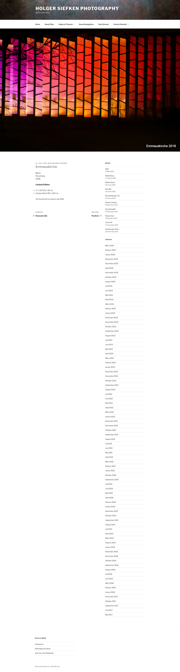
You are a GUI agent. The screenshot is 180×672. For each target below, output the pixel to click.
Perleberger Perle (112, 229)
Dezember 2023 (111, 317)
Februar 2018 (110, 588)
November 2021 (111, 425)
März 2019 (109, 538)
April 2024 (109, 299)
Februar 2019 (110, 543)
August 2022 (110, 389)
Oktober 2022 (110, 381)
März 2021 (109, 462)
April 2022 (109, 408)
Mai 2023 (109, 349)
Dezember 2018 (111, 552)
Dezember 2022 (111, 372)
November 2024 (111, 272)
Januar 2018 (110, 592)
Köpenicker (109, 216)
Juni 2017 (109, 610)
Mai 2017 (108, 615)
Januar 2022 (110, 417)
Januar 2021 (110, 471)
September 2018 (111, 565)
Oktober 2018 (110, 561)
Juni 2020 (109, 489)
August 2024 (110, 282)
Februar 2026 (110, 250)
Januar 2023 (110, 367)
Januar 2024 (110, 313)
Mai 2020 (109, 493)
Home (37, 24)
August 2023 (110, 336)
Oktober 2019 (110, 516)
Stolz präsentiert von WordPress (47, 666)
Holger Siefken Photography (77, 8)
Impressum (39, 644)
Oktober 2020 (110, 475)
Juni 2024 (109, 291)
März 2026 (109, 246)
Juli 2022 (108, 394)
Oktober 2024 (110, 277)
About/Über (49, 24)
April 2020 (109, 498)
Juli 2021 (108, 444)
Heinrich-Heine (111, 202)
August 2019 (110, 525)
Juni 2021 (109, 448)
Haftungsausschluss (43, 649)
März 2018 (109, 583)
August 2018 (110, 570)
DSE (107, 169)
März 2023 (109, 358)
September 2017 (111, 606)
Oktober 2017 (110, 601)
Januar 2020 (110, 507)
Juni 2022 (109, 399)
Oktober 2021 (110, 430)
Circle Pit (108, 222)
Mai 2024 (109, 295)
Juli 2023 (108, 340)
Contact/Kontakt (121, 24)
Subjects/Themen (67, 24)
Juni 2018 (109, 579)
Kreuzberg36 (110, 209)
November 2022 (111, 376)
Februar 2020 (110, 502)
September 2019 (111, 520)
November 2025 (111, 263)
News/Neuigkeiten (86, 24)
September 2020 (112, 480)
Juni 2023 (109, 344)
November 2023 (111, 322)
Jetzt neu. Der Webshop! (44, 653)
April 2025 (109, 268)
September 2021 (111, 435)
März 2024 (109, 304)
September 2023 (112, 331)
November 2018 (111, 556)
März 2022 (109, 412)
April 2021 (109, 457)
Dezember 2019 (111, 511)
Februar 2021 (110, 466)
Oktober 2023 (110, 327)
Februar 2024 (110, 308)
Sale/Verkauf (103, 24)
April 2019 (109, 534)
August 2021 (110, 439)
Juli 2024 (108, 286)
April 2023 (109, 353)
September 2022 (111, 385)
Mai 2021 (108, 453)
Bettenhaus (109, 176)
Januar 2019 (110, 547)
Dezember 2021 (111, 421)
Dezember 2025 (111, 259)
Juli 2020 (108, 484)
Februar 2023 (110, 363)
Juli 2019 (108, 529)
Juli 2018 (108, 574)
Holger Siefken (59, 163)
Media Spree (110, 182)
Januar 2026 (110, 255)
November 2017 (111, 597)
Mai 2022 (109, 403)
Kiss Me (108, 189)
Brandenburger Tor (112, 196)
